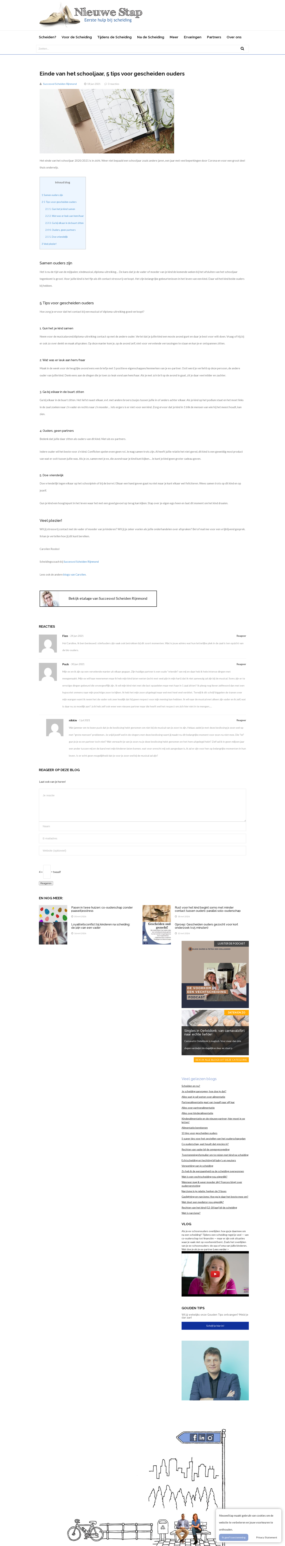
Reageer (241, 636)
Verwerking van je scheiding (197, 1165)
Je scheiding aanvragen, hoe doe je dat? (204, 1091)
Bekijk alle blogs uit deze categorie (221, 1059)
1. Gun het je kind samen (60, 209)
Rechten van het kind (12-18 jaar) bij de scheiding (209, 1207)
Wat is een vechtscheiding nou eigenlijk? (204, 1176)
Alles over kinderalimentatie (197, 1113)
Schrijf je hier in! (215, 1325)
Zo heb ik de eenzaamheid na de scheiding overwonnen (213, 1171)
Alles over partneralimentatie (198, 1107)
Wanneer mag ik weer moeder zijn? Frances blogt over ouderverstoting (212, 1184)
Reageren (46, 883)
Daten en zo (236, 1012)
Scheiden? (47, 37)
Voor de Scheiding (77, 37)
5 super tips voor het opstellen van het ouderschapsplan (214, 1138)
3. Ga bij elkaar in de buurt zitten (64, 223)
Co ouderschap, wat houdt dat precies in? (205, 1143)
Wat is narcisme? (191, 1212)
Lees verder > (221, 1249)
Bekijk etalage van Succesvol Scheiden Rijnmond (108, 598)
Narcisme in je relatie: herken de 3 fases (204, 1191)
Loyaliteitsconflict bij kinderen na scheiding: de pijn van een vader (100, 926)
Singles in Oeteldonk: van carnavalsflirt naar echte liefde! (214, 1032)
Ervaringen (192, 37)
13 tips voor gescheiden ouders (199, 1133)
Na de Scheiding (150, 37)
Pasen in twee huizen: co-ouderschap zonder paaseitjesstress (102, 909)
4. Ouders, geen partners (60, 229)
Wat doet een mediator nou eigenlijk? (203, 1202)
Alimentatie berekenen (195, 1127)
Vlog (186, 1224)
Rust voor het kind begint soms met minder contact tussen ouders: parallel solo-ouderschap (208, 909)
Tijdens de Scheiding (114, 37)
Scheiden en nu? (191, 1085)
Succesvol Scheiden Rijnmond (60, 83)
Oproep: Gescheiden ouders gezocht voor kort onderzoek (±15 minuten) (206, 926)
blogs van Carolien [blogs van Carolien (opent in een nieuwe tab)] (74, 574)
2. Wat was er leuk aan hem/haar (64, 215)
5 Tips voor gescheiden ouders (59, 201)
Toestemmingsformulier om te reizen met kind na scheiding (215, 1154)
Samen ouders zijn (52, 195)
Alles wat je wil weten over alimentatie (203, 1096)
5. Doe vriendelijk (56, 236)
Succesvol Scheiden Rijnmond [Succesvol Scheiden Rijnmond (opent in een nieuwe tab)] (81, 561)
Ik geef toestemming (234, 1537)
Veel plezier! (49, 243)
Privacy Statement (266, 1537)
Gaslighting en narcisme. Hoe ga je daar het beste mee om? (215, 1196)
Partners (214, 37)
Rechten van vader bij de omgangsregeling (206, 1149)
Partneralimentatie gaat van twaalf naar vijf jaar (208, 1102)
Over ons (234, 37)
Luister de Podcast (231, 943)
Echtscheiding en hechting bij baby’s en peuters (209, 1160)
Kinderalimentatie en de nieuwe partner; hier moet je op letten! (213, 1120)
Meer (174, 37)
